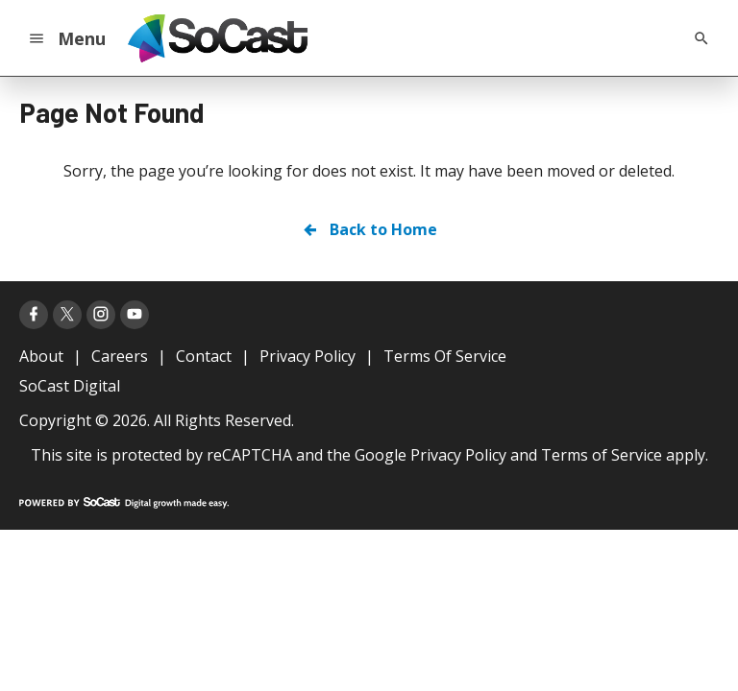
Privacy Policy (458, 454)
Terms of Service (601, 454)
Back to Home (369, 229)
